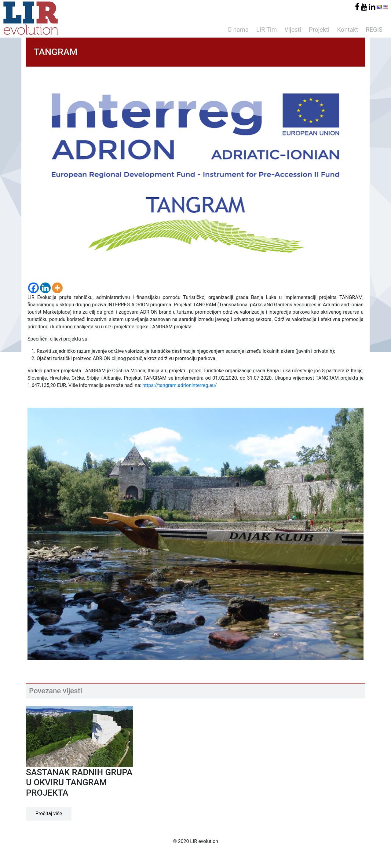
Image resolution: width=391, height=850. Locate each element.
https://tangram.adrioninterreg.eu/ (179, 385)
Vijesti (292, 29)
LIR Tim (266, 29)
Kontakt (347, 29)
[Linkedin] (45, 288)
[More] (57, 288)
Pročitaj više (48, 813)
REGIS (374, 29)
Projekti (319, 29)
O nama (238, 29)
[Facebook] (33, 288)
